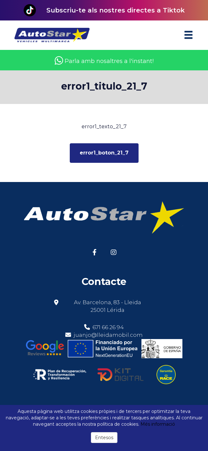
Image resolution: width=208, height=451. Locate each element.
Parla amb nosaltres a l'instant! (104, 61)
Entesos (104, 437)
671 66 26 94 (104, 327)
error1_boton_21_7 (104, 153)
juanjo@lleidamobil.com (108, 335)
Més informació (157, 424)
